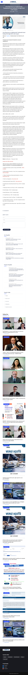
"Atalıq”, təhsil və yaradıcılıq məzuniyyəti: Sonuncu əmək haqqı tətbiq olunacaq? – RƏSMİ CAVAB (14, 244)
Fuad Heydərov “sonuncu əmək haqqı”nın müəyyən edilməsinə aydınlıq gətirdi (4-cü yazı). (13, 332)
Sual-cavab (7, 301)
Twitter (5, 667)
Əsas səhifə (12, 11)
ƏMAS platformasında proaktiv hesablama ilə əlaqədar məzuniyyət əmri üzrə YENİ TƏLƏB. (14, 559)
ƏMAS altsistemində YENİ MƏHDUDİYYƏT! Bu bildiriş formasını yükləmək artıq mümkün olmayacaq (15, 285)
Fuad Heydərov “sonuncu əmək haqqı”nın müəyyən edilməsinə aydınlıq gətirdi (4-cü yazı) (13, 240)
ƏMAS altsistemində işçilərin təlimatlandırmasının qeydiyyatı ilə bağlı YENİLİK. (13, 440)
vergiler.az (8, 35)
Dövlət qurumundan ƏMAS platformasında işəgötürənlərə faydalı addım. (11, 616)
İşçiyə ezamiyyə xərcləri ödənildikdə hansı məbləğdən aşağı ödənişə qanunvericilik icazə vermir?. (13, 502)
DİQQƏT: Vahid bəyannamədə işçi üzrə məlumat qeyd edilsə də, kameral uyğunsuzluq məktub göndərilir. (13, 422)
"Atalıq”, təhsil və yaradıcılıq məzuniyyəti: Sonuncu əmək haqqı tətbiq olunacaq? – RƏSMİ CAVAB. (13, 353)
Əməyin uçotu (7, 298)
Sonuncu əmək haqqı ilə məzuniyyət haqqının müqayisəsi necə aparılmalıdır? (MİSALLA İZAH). (12, 588)
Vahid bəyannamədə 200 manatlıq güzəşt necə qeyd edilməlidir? (16, 281)
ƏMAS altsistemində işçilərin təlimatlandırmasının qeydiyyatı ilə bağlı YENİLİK (15, 258)
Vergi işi (6, 295)
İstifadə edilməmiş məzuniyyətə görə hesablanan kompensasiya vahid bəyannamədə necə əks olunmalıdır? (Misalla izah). (12, 541)
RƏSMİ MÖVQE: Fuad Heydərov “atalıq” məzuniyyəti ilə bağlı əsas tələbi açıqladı (14, 249)
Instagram (5, 668)
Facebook (5, 665)
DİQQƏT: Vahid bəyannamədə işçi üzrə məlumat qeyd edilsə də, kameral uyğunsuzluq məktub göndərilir (14, 254)
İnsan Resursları (16, 657)
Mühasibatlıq (7, 304)
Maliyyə (22, 657)
